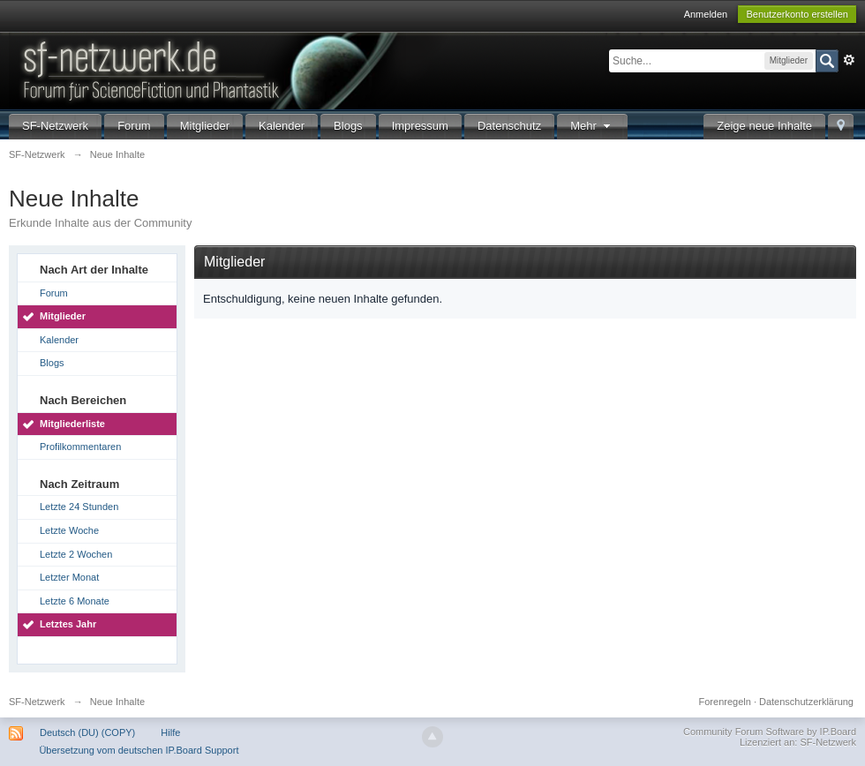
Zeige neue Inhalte (764, 125)
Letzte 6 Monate (74, 601)
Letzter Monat (69, 577)
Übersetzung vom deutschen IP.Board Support (138, 750)
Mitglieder (204, 125)
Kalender (282, 125)
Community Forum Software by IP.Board (769, 731)
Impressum (420, 125)
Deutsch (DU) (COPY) (87, 732)
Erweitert (849, 60)
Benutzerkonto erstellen (797, 14)
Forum (134, 125)
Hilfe (170, 732)
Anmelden (706, 14)
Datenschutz (509, 125)
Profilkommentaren (80, 446)
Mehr (592, 125)
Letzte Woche (69, 530)
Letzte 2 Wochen (76, 554)
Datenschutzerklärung (806, 701)
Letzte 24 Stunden (79, 506)
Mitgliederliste (72, 423)
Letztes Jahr (68, 624)
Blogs (348, 125)
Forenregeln (725, 701)
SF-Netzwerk (55, 125)
